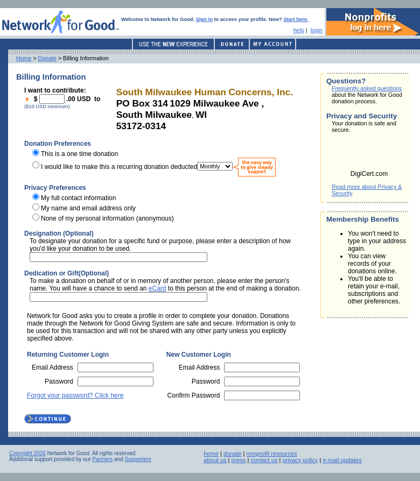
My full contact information (78, 198)
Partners (103, 459)
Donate (47, 58)
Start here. (296, 19)
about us (215, 460)
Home (23, 58)
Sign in (204, 19)
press (239, 460)
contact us (263, 460)
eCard (157, 288)
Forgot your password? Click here (75, 395)
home (211, 453)
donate (232, 453)
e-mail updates (342, 460)
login (316, 30)
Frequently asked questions (367, 88)
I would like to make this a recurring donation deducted (119, 166)
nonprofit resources (271, 453)
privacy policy (300, 460)
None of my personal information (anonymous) (107, 218)
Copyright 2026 (27, 453)
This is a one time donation (79, 154)
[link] (369, 155)
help (298, 30)
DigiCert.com (369, 174)
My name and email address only (88, 208)
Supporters (138, 459)
